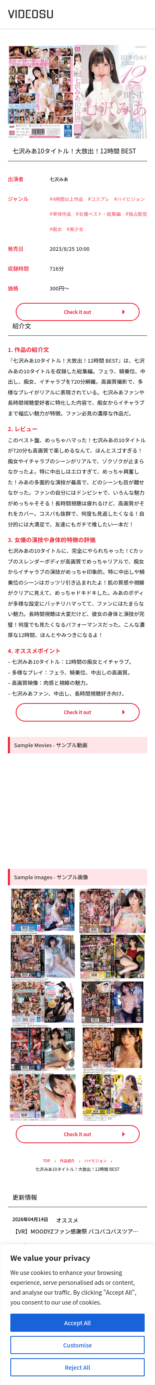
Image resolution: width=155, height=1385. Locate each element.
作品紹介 (66, 1179)
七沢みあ (60, 179)
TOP (44, 1179)
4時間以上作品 (69, 199)
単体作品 (102, 214)
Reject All (78, 1367)
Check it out (77, 328)
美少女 (60, 244)
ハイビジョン (68, 214)
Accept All (77, 1323)
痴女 (141, 229)
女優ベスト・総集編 (76, 229)
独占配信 (118, 229)
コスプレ (105, 199)
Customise (77, 1345)
